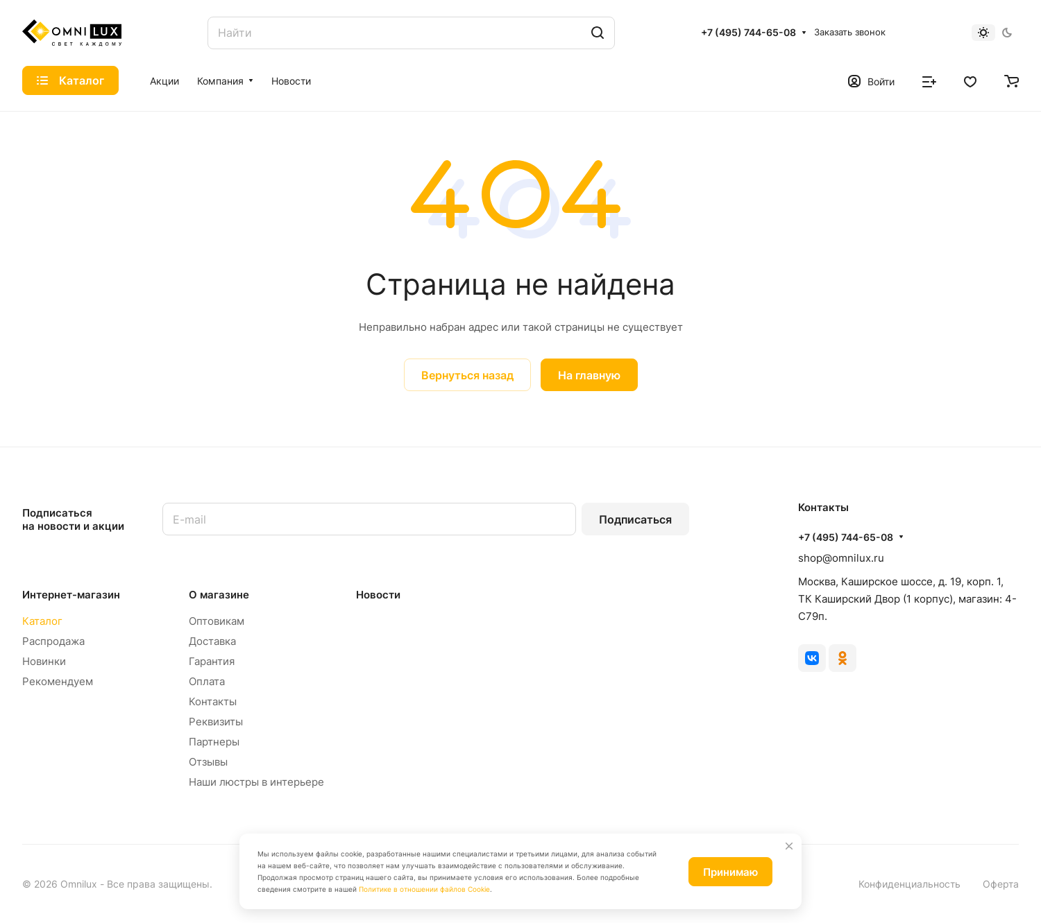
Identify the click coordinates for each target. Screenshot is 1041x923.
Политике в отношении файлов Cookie (424, 889)
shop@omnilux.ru (841, 557)
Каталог (42, 621)
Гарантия (212, 661)
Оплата (207, 681)
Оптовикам (216, 621)
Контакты (213, 701)
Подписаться (635, 519)
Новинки (44, 661)
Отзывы (208, 761)
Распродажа (53, 641)
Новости (378, 594)
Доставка (212, 641)
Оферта (1001, 884)
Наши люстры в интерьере (256, 781)
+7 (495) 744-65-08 (748, 32)
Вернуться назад (467, 375)
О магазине (219, 594)
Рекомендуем (57, 681)
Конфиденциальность (909, 884)
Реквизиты (216, 721)
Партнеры (214, 741)
